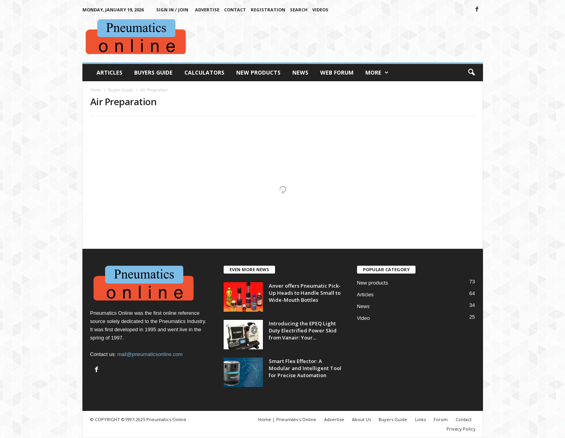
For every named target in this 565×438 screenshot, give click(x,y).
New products (372, 283)
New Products (258, 72)
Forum (441, 419)
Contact (235, 10)
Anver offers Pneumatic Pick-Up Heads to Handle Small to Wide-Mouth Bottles (305, 292)
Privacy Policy (461, 429)
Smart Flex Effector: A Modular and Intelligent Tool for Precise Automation (305, 368)
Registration (268, 10)
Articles (109, 72)
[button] (471, 72)
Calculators (204, 72)
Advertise (207, 10)
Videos (320, 10)
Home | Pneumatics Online (287, 419)
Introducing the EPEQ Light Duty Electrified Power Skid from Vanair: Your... (303, 330)
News (300, 72)
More (376, 72)
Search (299, 10)
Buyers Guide (153, 72)
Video (363, 318)
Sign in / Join (172, 10)
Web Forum (337, 72)
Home (95, 90)
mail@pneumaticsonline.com (149, 354)
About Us (361, 419)
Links (420, 419)
